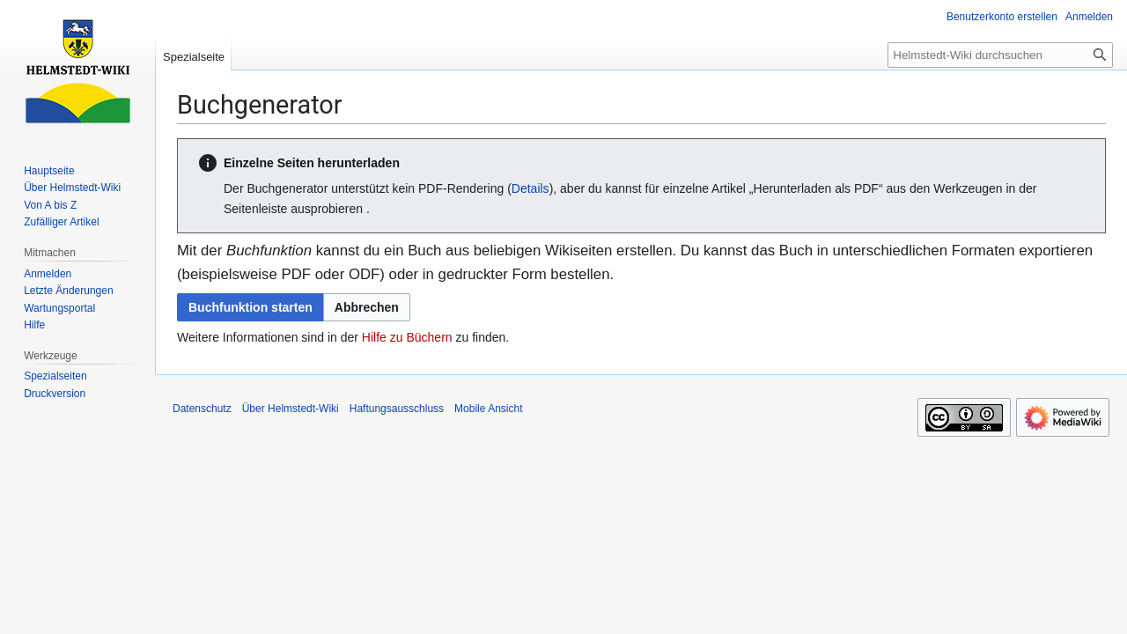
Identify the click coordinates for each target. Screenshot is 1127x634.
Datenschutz (202, 408)
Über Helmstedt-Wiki (290, 408)
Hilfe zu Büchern (407, 337)
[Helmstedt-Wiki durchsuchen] (1000, 55)
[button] (366, 307)
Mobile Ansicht (488, 408)
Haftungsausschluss (397, 408)
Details (530, 188)
